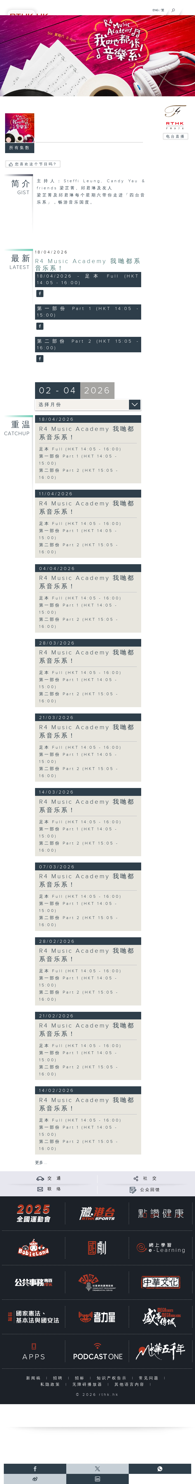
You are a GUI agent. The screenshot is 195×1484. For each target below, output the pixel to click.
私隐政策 (51, 1384)
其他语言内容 (131, 1384)
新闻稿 (35, 1378)
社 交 (150, 1178)
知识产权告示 (113, 1378)
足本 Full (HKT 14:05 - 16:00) (80, 449)
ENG (156, 10)
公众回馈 (150, 1189)
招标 (81, 1378)
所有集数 (19, 147)
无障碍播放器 (88, 1384)
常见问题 (150, 1378)
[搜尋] (173, 9)
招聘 (59, 1378)
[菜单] (187, 9)
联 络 (54, 1189)
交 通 (54, 1178)
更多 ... (41, 1162)
